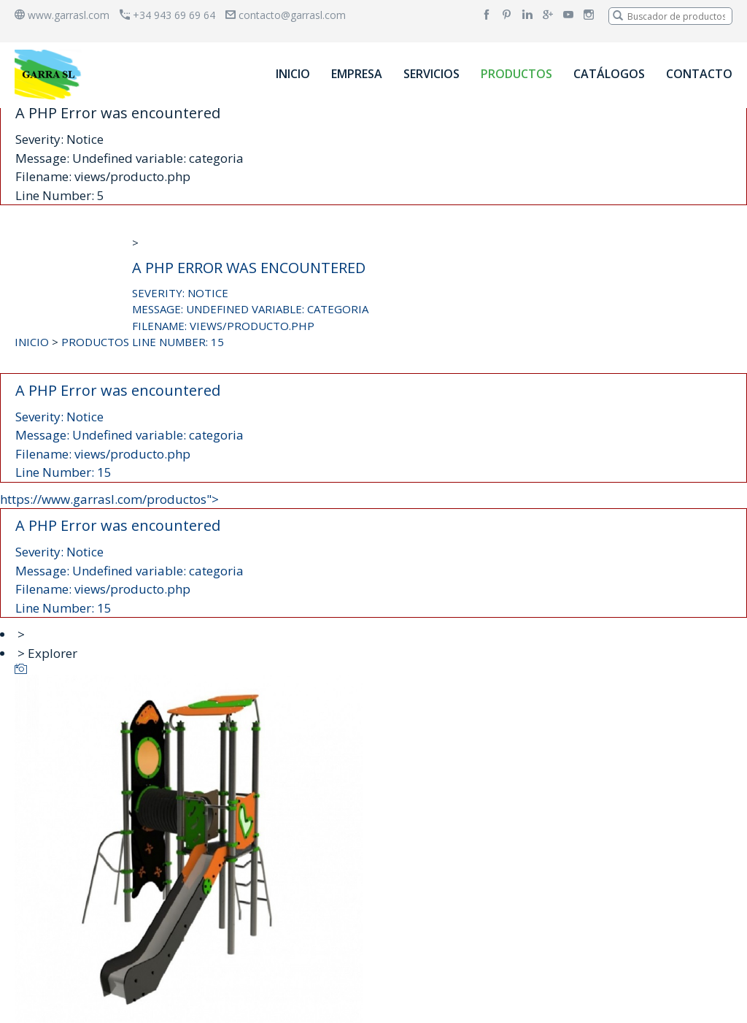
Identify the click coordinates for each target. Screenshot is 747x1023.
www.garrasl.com (62, 15)
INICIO (293, 74)
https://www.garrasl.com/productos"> (373, 554)
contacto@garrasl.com (285, 15)
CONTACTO (699, 74)
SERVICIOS (431, 74)
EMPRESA (356, 74)
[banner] (50, 74)
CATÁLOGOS (609, 74)
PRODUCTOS (516, 74)
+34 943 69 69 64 (167, 15)
